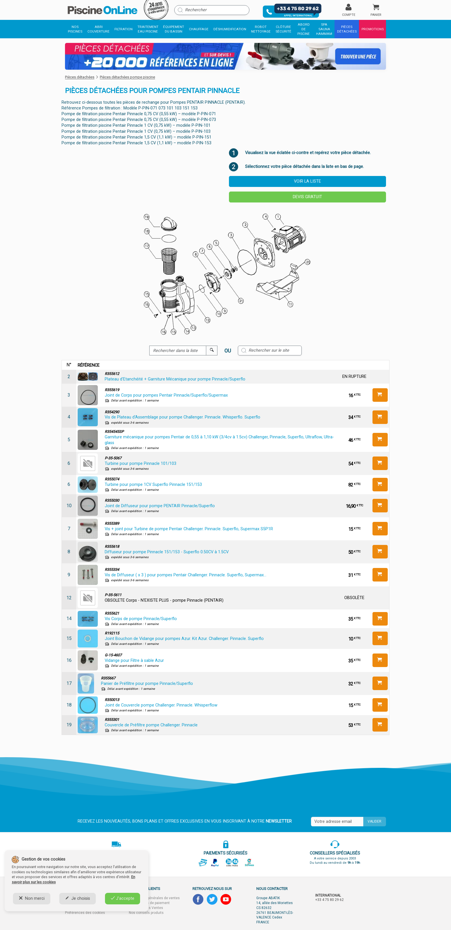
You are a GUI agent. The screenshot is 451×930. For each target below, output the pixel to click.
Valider (374, 821)
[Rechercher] (211, 10)
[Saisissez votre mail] (337, 822)
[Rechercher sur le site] (270, 350)
